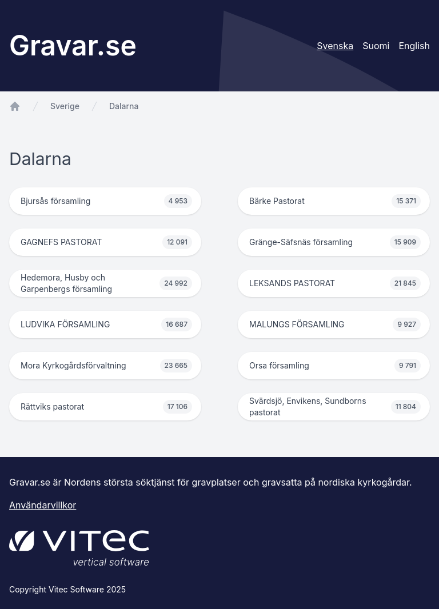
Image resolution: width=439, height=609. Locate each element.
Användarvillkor (42, 505)
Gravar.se (73, 45)
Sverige (64, 106)
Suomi (375, 45)
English (414, 45)
